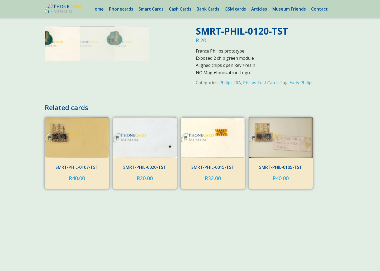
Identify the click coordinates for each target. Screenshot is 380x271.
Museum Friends (289, 9)
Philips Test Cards (261, 83)
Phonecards (121, 9)
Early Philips (301, 83)
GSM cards (235, 9)
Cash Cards (180, 9)
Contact (319, 9)
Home (98, 9)
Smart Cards (151, 9)
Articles (259, 9)
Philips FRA (230, 83)
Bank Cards (208, 9)
